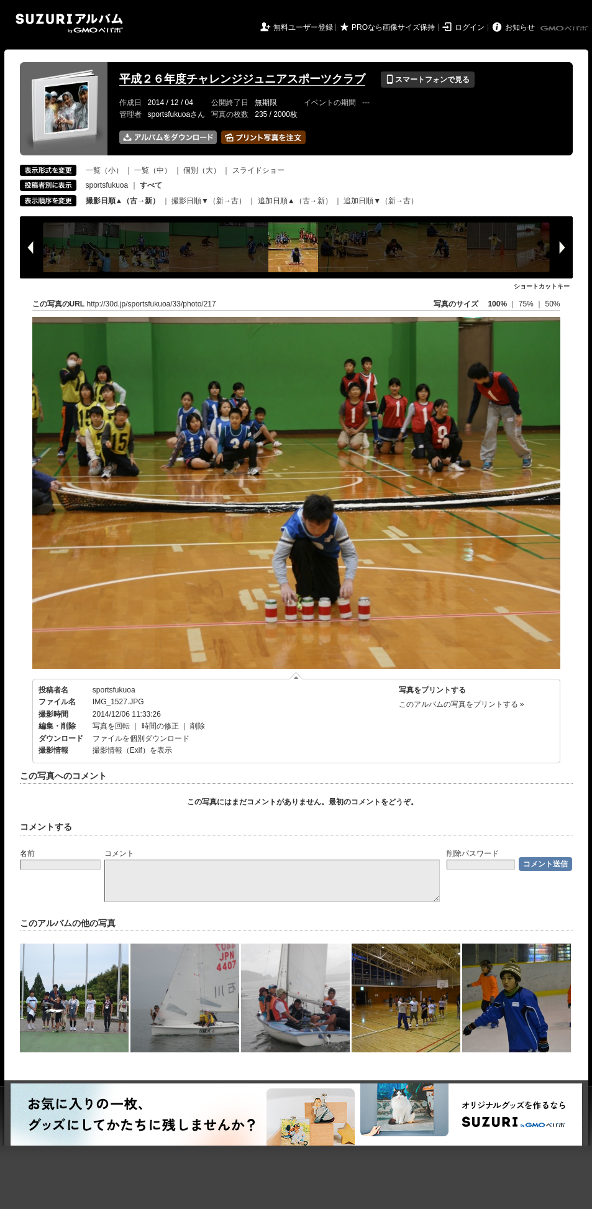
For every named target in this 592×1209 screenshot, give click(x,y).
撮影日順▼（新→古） (208, 200)
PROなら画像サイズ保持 (393, 27)
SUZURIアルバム (69, 23)
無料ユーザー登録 (303, 27)
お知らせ (520, 27)
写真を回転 (111, 726)
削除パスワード (473, 853)
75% (527, 304)
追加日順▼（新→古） (381, 200)
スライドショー (258, 170)
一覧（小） (104, 170)
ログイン (470, 27)
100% (497, 304)
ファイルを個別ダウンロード (141, 738)
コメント (119, 853)
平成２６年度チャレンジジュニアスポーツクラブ (242, 79)
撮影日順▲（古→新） (123, 200)
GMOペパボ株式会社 (565, 28)
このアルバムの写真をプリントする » (461, 704)
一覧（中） (152, 170)
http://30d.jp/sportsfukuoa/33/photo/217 (151, 304)
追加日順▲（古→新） (295, 200)
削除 (197, 726)
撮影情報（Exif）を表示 (132, 750)
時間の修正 (160, 726)
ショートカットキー (542, 286)
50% (552, 304)
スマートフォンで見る (428, 79)
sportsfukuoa (107, 185)
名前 (27, 853)
